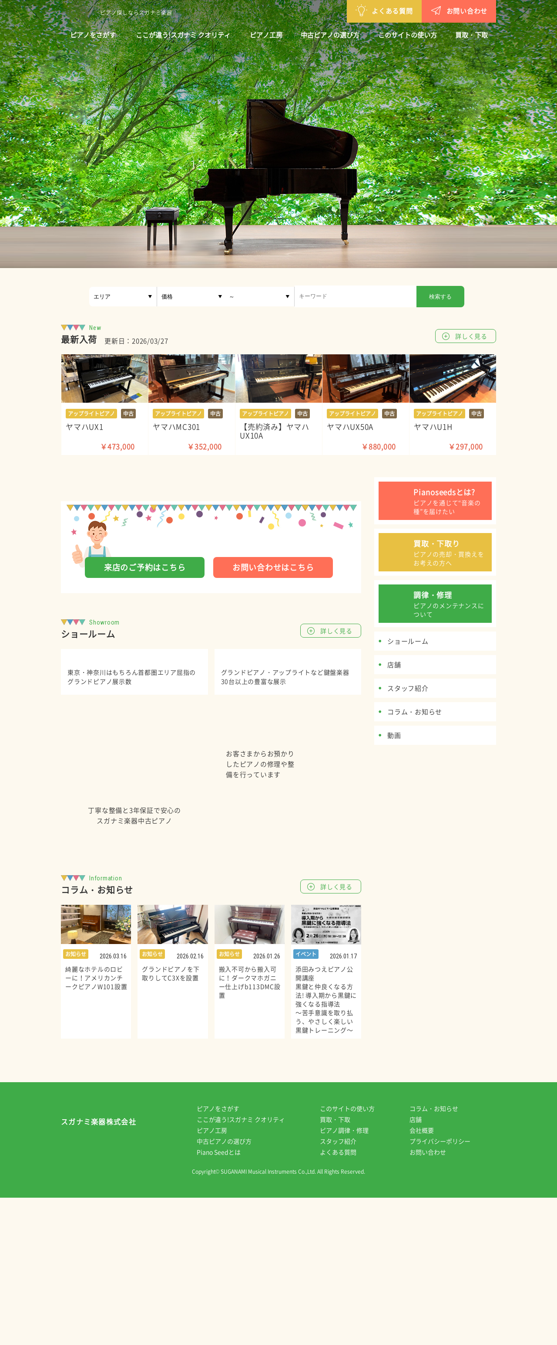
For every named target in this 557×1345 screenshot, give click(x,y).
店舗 (422, 1266)
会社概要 (428, 1277)
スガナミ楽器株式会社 (98, 1271)
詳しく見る (471, 336)
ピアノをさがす (93, 35)
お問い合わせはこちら (273, 567)
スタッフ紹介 (344, 1288)
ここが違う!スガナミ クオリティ (183, 35)
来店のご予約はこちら (145, 567)
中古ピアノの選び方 (330, 35)
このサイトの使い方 (407, 35)
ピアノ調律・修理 (350, 1277)
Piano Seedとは (225, 1299)
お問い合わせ (414, 10)
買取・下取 (471, 35)
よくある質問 (339, 10)
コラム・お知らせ (440, 1255)
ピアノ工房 (266, 35)
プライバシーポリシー (446, 1288)
